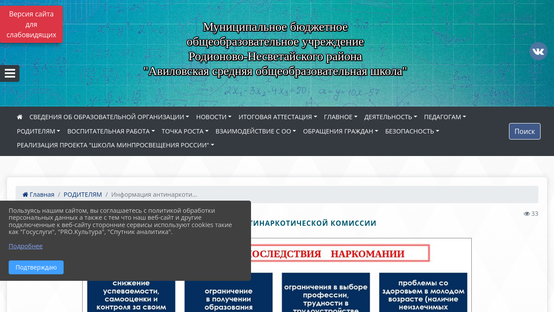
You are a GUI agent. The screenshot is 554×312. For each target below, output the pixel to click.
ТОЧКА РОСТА (183, 131)
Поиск (525, 131)
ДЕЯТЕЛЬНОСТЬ (388, 117)
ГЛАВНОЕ (338, 117)
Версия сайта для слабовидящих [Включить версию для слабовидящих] (31, 24)
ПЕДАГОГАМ (442, 117)
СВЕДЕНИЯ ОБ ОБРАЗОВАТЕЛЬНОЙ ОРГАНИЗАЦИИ (106, 117)
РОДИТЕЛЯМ (36, 131)
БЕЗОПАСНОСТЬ (409, 131)
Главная (39, 194)
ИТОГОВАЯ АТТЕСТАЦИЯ (275, 117)
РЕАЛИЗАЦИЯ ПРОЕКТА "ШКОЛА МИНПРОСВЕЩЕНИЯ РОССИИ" (113, 145)
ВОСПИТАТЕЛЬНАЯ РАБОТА (108, 131)
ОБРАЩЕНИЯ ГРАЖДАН (338, 131)
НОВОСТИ (211, 117)
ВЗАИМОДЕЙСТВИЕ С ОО (253, 131)
